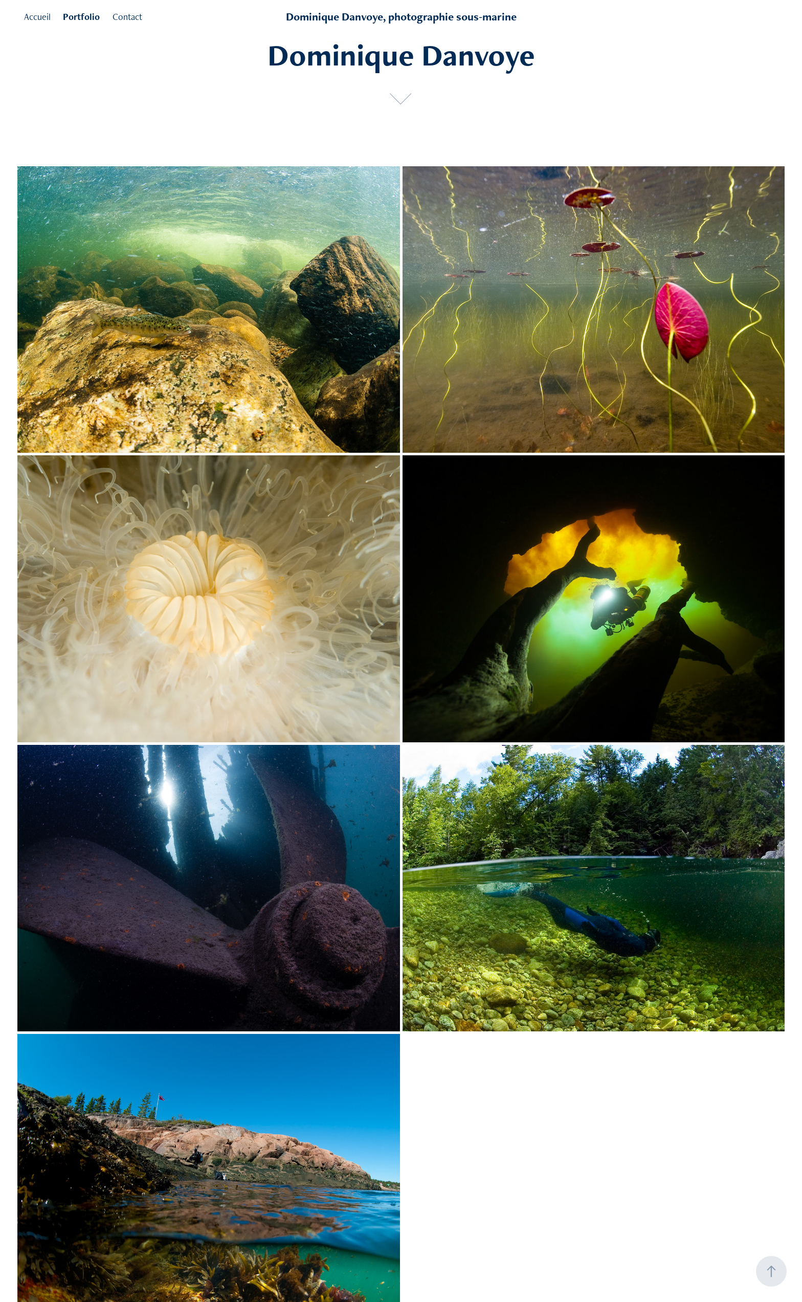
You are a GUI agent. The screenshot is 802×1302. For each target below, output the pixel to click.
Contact (127, 17)
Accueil (37, 17)
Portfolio (81, 17)
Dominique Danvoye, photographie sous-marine (401, 16)
